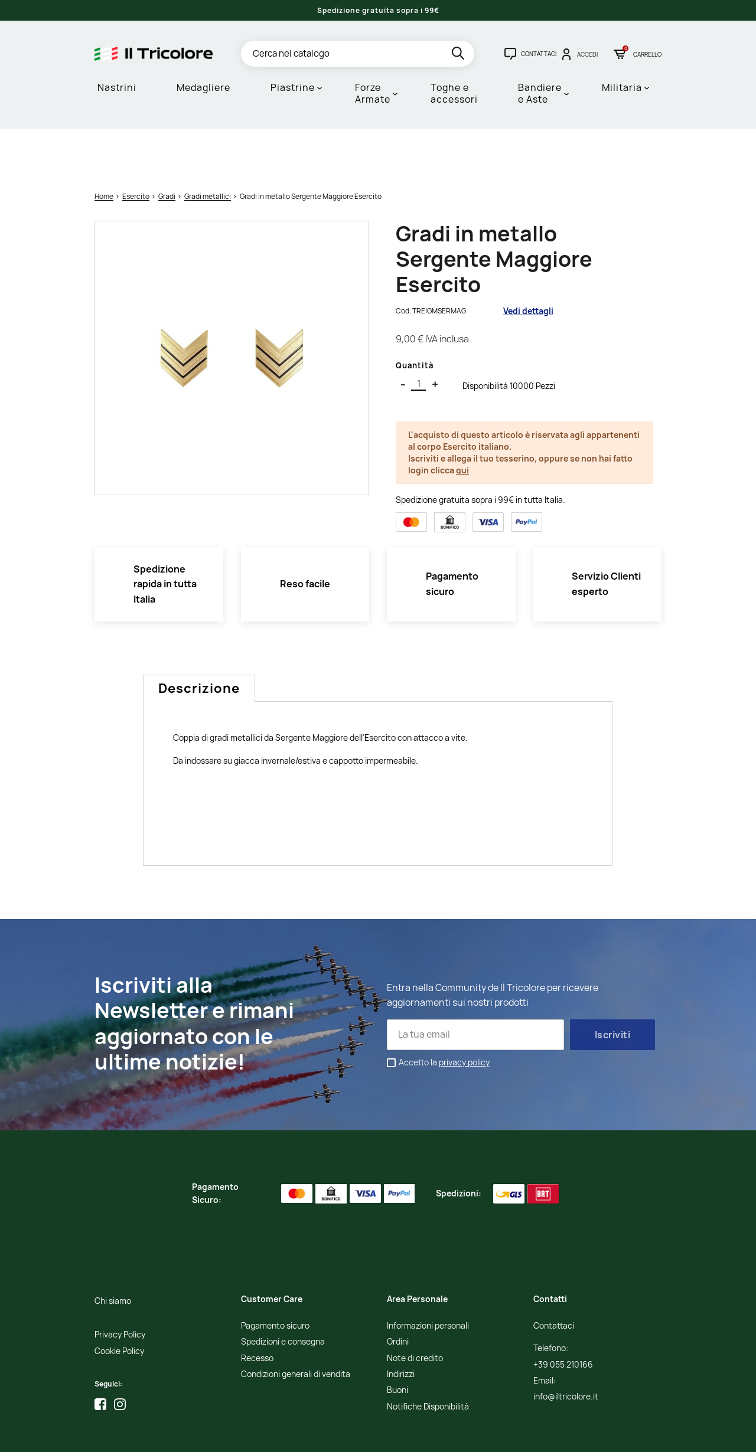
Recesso (257, 1309)
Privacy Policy (119, 1286)
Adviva (428, 1435)
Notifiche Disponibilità (428, 1358)
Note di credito (415, 1309)
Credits (343, 1435)
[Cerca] (357, 54)
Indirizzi (401, 1325)
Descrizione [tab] (199, 639)
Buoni (397, 1341)
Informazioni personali (428, 1277)
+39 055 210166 (563, 1316)
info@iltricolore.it (565, 1348)
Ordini (398, 1293)
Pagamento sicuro (275, 1277)
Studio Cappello (384, 1435)
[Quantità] (418, 335)
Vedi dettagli (528, 261)
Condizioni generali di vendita (295, 1325)
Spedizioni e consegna (283, 1293)
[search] (459, 55)
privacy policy (464, 1013)
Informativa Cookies (292, 1435)
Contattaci (553, 1277)
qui (462, 421)
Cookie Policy (119, 1302)
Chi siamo (112, 1252)
